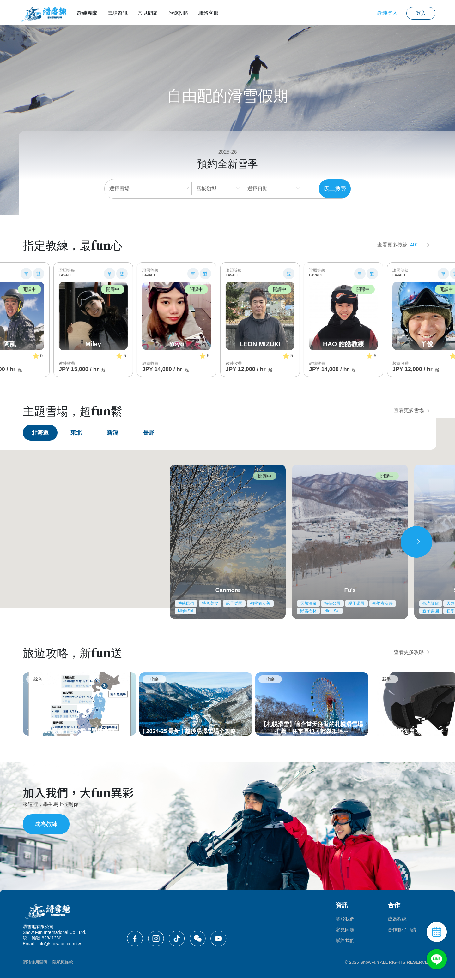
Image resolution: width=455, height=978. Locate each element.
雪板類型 (207, 188)
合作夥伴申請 (402, 929)
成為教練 (46, 824)
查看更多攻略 (412, 652)
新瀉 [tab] (112, 433)
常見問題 (148, 13)
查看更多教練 (403, 245)
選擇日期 (258, 188)
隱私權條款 (62, 962)
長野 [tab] (148, 433)
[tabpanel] (227, 541)
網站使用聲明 (35, 962)
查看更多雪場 (412, 410)
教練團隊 (87, 13)
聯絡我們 (345, 940)
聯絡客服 (208, 13)
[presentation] (416, 542)
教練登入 (387, 13)
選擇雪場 (119, 188)
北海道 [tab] (40, 433)
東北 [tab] (76, 433)
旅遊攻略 (178, 13)
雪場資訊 (117, 13)
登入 (421, 13)
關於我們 (345, 919)
